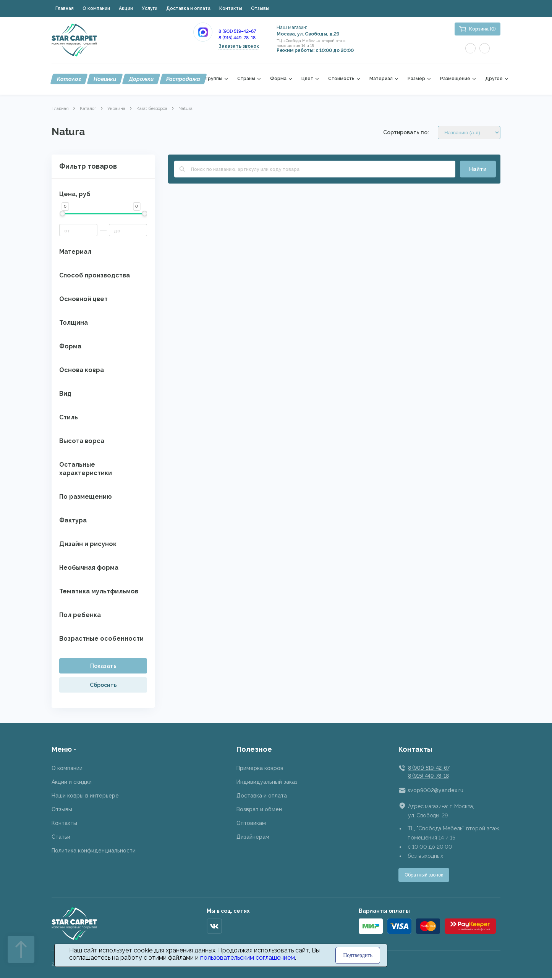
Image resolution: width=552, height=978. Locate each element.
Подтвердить (357, 955)
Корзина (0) (482, 29)
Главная (64, 8)
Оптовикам (251, 823)
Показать (103, 666)
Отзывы (260, 8)
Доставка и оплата (188, 8)
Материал (381, 78)
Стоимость (341, 78)
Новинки (105, 79)
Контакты (230, 8)
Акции (126, 8)
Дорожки (141, 79)
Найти (478, 169)
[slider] (62, 213)
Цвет (307, 78)
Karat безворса (151, 108)
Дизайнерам (252, 837)
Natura (185, 108)
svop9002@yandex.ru (435, 790)
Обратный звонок (424, 875)
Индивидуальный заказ (267, 782)
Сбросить (103, 685)
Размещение (455, 78)
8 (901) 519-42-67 (237, 31)
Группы (214, 78)
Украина (116, 108)
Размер (416, 78)
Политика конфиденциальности (94, 850)
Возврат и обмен (259, 809)
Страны (246, 78)
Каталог (69, 79)
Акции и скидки (72, 782)
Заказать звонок (239, 46)
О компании (96, 8)
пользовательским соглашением (247, 957)
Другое (494, 78)
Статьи (61, 837)
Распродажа (183, 79)
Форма (278, 78)
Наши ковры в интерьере (85, 796)
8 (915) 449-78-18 (237, 37)
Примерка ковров (259, 768)
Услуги (149, 8)
